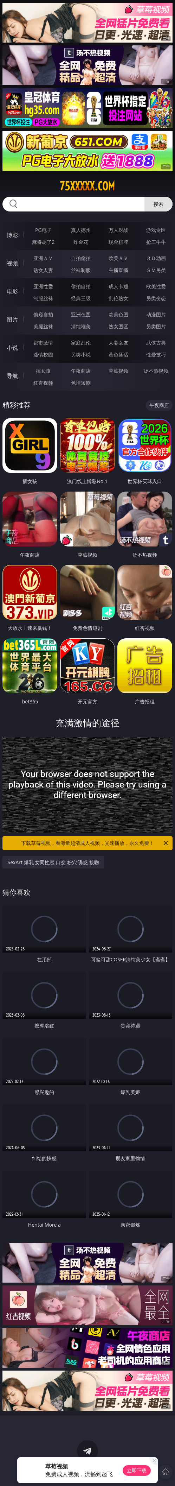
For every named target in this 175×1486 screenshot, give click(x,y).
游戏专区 (156, 230)
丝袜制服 (81, 270)
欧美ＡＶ (118, 258)
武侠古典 (156, 342)
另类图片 (156, 326)
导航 (12, 376)
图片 (12, 319)
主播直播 (118, 270)
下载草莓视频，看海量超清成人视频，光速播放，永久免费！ (95, 843)
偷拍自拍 (81, 286)
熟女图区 (118, 326)
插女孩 (43, 370)
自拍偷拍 (81, 258)
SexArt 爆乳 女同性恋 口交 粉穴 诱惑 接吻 (53, 862)
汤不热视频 (156, 370)
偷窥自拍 (43, 314)
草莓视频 (118, 370)
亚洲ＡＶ (43, 258)
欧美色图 (118, 314)
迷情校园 (43, 354)
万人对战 (118, 230)
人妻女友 (118, 342)
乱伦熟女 (118, 298)
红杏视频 (43, 382)
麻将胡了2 (43, 242)
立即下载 (137, 1470)
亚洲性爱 (43, 286)
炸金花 (80, 242)
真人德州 (81, 230)
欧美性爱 (156, 286)
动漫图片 (156, 314)
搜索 (158, 204)
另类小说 (81, 354)
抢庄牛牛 (156, 242)
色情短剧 (81, 382)
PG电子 (43, 230)
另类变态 (156, 298)
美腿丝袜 (43, 326)
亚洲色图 (81, 314)
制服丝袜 (43, 298)
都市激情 (43, 342)
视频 (12, 263)
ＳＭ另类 (156, 270)
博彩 (12, 235)
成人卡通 (118, 286)
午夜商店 (81, 370)
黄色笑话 (118, 354)
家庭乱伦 (81, 342)
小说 (12, 348)
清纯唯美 (81, 326)
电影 (12, 291)
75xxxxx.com (87, 186)
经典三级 (81, 298)
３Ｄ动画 (156, 258)
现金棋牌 (118, 242)
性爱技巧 (156, 354)
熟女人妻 (43, 270)
